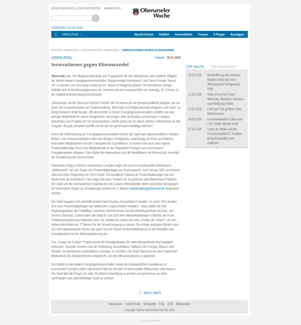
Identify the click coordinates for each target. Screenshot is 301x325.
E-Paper (219, 34)
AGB (170, 304)
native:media (155, 321)
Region (56, 50)
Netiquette (149, 304)
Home (55, 37)
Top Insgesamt (223, 125)
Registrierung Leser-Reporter (75, 8)
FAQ (161, 304)
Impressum (115, 304)
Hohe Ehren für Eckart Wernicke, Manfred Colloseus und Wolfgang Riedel (225, 157)
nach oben (152, 293)
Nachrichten (92, 50)
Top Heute (195, 126)
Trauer (203, 34)
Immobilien (184, 34)
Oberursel (72, 50)
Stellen (164, 34)
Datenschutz (133, 304)
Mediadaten (183, 304)
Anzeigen (237, 34)
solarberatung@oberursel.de (147, 188)
